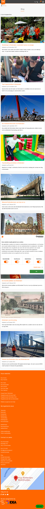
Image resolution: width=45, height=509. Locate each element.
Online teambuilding (5, 433)
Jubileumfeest (4, 428)
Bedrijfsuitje (4, 416)
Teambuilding (4, 417)
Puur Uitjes (3, 382)
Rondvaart (3, 412)
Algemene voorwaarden (6, 460)
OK (36, 271)
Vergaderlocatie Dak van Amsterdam (9, 399)
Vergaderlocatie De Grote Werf (8, 395)
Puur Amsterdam (5, 384)
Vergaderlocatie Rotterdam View (9, 397)
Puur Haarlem (4, 390)
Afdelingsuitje (4, 419)
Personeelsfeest (5, 426)
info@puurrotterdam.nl (6, 450)
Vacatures (3, 464)
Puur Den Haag (4, 388)
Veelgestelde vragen (6, 459)
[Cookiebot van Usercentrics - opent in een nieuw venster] (37, 237)
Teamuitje (3, 410)
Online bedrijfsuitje (5, 431)
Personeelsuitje (4, 421)
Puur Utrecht (4, 386)
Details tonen (37, 267)
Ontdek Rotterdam (5, 457)
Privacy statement (5, 462)
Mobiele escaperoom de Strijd (8, 402)
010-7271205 (4, 448)
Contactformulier (5, 452)
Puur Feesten (4, 379)
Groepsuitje (3, 414)
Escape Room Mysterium (7, 393)
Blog (2, 455)
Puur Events (4, 378)
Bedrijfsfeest (4, 424)
